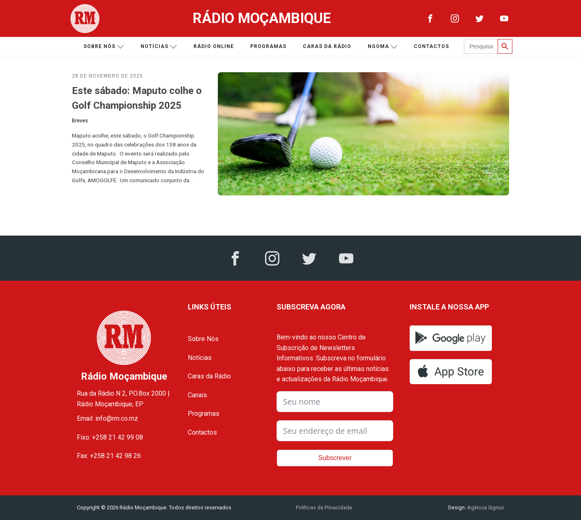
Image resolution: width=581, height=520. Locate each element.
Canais (197, 395)
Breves (80, 121)
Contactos (431, 46)
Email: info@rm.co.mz (107, 418)
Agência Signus (485, 507)
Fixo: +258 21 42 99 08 (110, 437)
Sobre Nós (203, 339)
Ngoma (383, 46)
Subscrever (335, 457)
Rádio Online (214, 46)
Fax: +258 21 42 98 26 (109, 456)
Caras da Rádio (327, 46)
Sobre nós (103, 46)
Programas (268, 46)
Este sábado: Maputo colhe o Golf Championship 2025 (137, 98)
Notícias (159, 46)
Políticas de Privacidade (324, 507)
